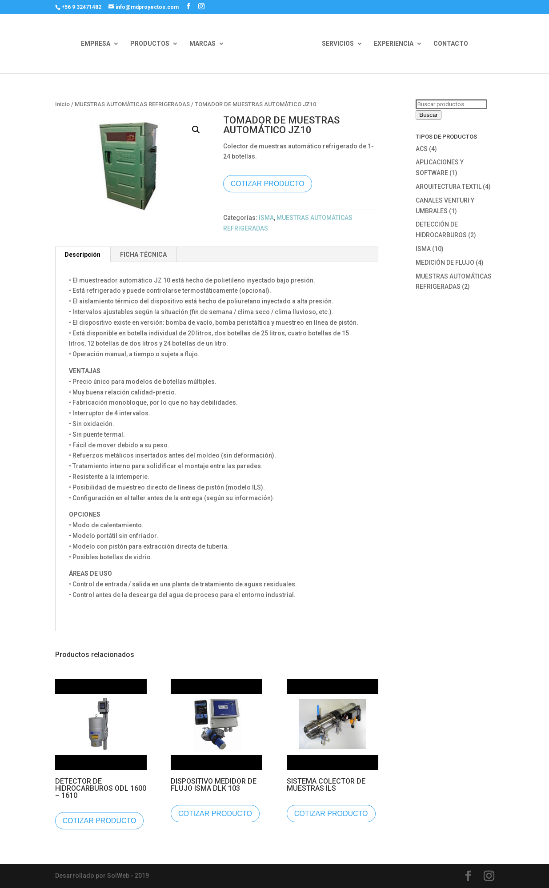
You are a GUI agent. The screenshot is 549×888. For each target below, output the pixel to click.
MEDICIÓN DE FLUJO (445, 262)
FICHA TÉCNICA (143, 254)
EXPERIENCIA (393, 43)
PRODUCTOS (149, 43)
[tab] (83, 254)
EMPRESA (95, 43)
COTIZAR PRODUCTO (268, 183)
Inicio (62, 104)
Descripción (82, 254)
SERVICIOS (338, 43)
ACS (422, 148)
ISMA (266, 217)
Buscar (428, 114)
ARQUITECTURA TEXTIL (448, 186)
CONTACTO (450, 43)
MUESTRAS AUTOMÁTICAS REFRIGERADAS (132, 104)
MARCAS (202, 43)
